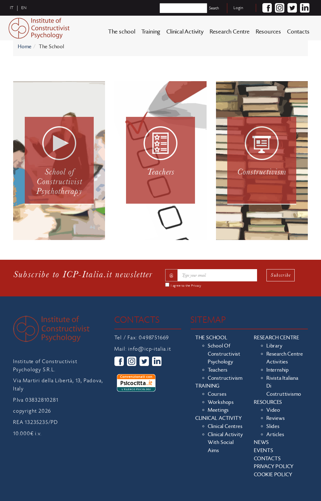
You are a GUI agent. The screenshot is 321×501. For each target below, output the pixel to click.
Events (263, 450)
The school (121, 31)
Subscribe (281, 275)
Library (274, 346)
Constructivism (225, 378)
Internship (277, 370)
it (12, 7)
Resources (268, 31)
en (24, 7)
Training (150, 31)
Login (238, 7)
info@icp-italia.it (149, 349)
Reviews (275, 418)
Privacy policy (274, 466)
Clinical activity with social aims (225, 442)
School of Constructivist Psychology (224, 354)
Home (25, 47)
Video (273, 410)
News (261, 442)
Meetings (218, 410)
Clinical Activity (185, 31)
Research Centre (230, 31)
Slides (273, 426)
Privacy (196, 286)
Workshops (221, 402)
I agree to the (186, 286)
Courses (217, 394)
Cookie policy (273, 475)
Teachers (218, 370)
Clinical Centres (225, 426)
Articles (275, 434)
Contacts (298, 31)
